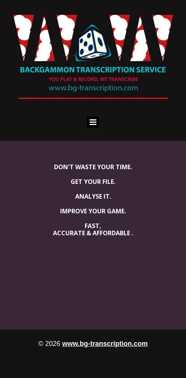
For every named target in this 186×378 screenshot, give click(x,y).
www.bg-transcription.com (104, 343)
